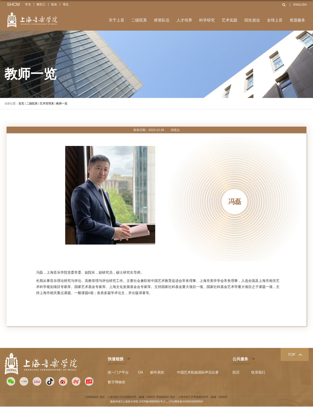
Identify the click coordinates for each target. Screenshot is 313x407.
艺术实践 (229, 20)
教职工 (41, 4)
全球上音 (275, 20)
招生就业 (252, 20)
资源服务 (297, 20)
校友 (54, 4)
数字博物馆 (116, 382)
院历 (236, 372)
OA (140, 372)
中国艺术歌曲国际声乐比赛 (198, 372)
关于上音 (116, 20)
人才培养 (184, 20)
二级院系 (139, 20)
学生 (28, 4)
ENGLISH (300, 4)
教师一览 (61, 103)
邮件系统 (157, 372)
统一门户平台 (118, 372)
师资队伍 (162, 20)
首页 (21, 103)
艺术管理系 (47, 103)
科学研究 (207, 20)
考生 (66, 4)
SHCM (13, 4)
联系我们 (258, 372)
